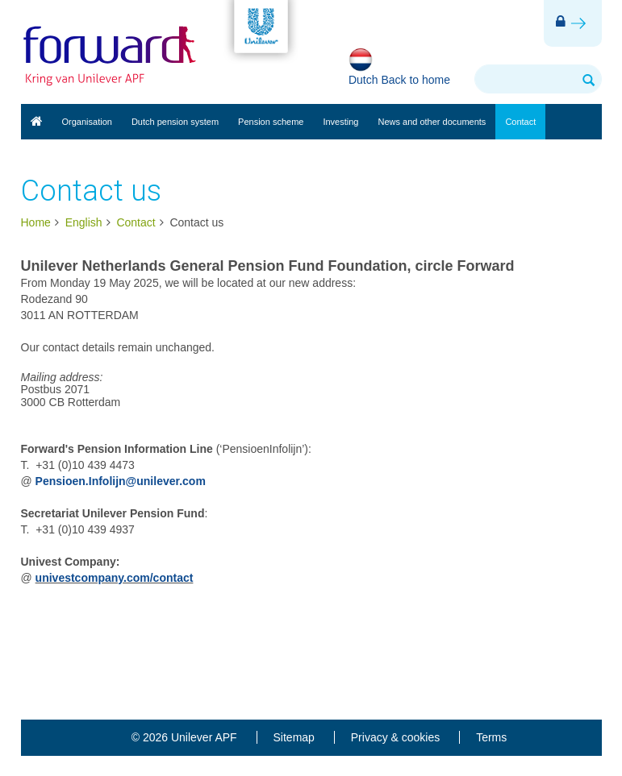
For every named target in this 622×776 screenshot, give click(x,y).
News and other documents (432, 122)
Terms (491, 737)
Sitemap (294, 737)
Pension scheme (270, 122)
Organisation (87, 122)
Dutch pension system (175, 122)
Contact (520, 122)
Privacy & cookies (395, 737)
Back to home (415, 79)
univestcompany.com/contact (114, 577)
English (36, 121)
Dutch (363, 79)
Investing (340, 122)
